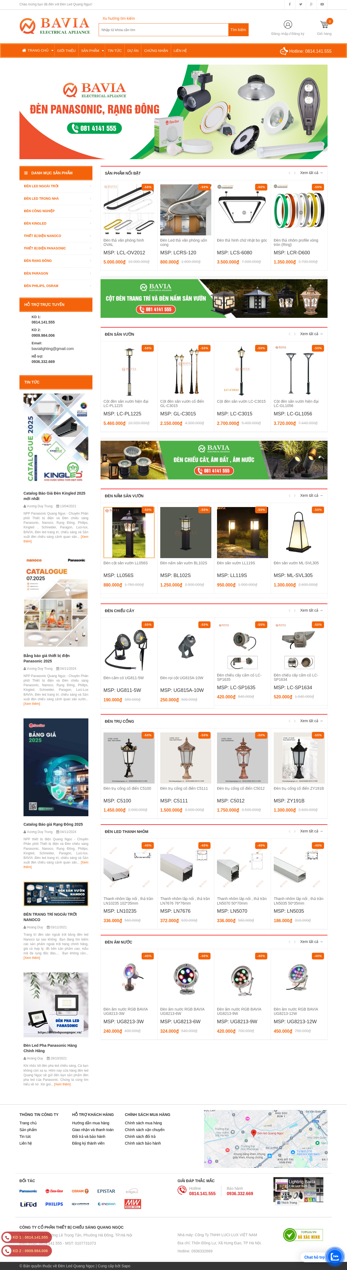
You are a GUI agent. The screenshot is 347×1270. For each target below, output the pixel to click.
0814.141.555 (318, 51)
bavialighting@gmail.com (53, 348)
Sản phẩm (28, 1130)
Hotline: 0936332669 (195, 1251)
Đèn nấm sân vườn (124, 496)
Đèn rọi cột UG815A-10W (181, 678)
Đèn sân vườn (119, 334)
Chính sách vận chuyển (145, 1130)
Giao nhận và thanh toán (93, 1130)
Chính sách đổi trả (140, 1136)
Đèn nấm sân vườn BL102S (183, 563)
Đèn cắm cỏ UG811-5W (124, 678)
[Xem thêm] (32, 704)
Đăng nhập (279, 34)
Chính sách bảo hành (143, 1143)
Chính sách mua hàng (143, 1123)
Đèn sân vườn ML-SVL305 (296, 563)
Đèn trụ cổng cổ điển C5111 (184, 788)
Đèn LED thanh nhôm (126, 831)
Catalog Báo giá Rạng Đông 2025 (53, 824)
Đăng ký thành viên (88, 1143)
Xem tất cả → (311, 173)
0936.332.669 (240, 1193)
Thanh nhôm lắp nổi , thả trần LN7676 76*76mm (185, 900)
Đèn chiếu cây (119, 611)
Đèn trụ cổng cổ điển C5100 (127, 788)
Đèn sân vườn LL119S (236, 563)
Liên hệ (25, 1143)
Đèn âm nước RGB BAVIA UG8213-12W (296, 1011)
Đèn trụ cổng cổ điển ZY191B (299, 788)
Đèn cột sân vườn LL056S (126, 563)
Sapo (126, 1266)
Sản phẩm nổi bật (123, 173)
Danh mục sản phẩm (48, 173)
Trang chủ (28, 1123)
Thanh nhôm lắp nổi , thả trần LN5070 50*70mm (242, 900)
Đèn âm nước (118, 942)
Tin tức (31, 382)
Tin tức (25, 1136)
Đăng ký (297, 34)
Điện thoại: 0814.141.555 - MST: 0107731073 (57, 1243)
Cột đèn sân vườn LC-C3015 (241, 401)
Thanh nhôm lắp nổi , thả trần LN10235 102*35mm (128, 900)
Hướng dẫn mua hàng (90, 1123)
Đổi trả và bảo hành (88, 1136)
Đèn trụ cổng (119, 721)
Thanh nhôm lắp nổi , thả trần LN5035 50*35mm (298, 900)
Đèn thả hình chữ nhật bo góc (242, 240)
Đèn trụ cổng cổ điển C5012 (241, 788)
